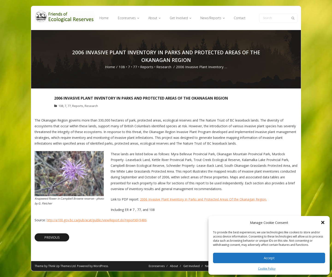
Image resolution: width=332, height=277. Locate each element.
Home (110, 66)
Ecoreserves (157, 266)
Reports (146, 66)
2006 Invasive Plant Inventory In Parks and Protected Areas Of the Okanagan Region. (203, 199)
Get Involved (191, 266)
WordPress (100, 266)
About (174, 266)
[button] (322, 222)
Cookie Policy (267, 269)
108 (122, 66)
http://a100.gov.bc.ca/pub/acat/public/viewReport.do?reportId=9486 (97, 220)
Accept (269, 258)
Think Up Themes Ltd (62, 266)
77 (135, 66)
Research (163, 66)
